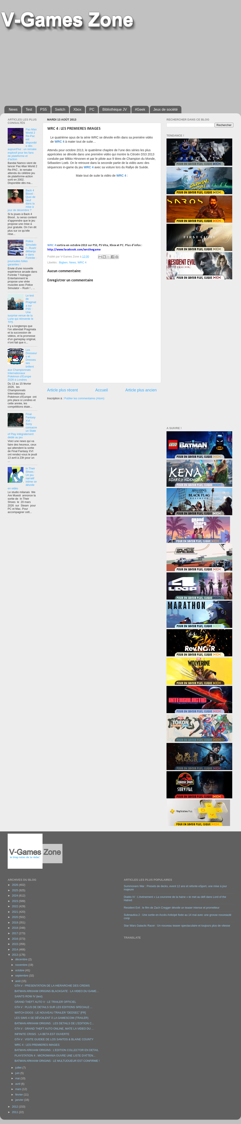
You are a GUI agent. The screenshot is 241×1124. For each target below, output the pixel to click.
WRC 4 (82, 262)
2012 (15, 1106)
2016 (15, 938)
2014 (15, 949)
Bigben (63, 262)
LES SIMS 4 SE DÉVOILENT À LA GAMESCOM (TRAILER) (51, 1017)
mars (18, 1089)
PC (91, 109)
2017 (15, 933)
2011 (15, 1112)
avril (18, 1083)
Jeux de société (165, 109)
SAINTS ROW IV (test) (28, 996)
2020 (15, 917)
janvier (19, 1099)
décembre (21, 959)
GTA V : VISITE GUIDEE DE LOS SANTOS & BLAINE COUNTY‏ (53, 1039)
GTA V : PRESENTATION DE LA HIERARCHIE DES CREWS (52, 985)
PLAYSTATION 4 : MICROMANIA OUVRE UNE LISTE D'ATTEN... (54, 1055)
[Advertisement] (103, 67)
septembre (22, 975)
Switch (60, 109)
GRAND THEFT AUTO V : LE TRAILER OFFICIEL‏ (45, 1001)
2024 (15, 895)
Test (29, 109)
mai (18, 1078)
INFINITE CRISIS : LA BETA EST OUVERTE (41, 1034)
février (19, 1094)
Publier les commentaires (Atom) (84, 398)
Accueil (101, 390)
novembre (21, 964)
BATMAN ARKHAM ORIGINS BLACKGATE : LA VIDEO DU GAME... (56, 991)
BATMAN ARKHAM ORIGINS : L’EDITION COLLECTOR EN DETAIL (56, 1050)
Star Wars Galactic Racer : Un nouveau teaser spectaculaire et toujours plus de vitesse (177, 925)
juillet (18, 1067)
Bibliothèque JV (114, 109)
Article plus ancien (141, 390)
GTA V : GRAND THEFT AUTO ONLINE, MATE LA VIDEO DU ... (54, 1028)
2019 (15, 922)
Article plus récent (62, 390)
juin (17, 1073)
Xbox (77, 109)
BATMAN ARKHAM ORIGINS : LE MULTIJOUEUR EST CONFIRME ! (56, 1060)
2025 (15, 890)
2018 (15, 927)
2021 (15, 911)
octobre (20, 970)
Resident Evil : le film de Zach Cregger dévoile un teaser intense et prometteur (172, 907)
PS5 (43, 109)
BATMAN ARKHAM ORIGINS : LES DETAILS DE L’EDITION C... (54, 1023)
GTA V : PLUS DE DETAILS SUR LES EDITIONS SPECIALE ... (53, 1007)
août (18, 981)
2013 (15, 954)
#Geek (140, 109)
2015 (15, 944)
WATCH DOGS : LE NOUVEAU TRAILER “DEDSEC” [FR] (50, 1012)
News (13, 109)
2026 (15, 884)
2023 (15, 901)
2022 (15, 906)
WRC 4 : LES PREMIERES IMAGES (36, 1044)
